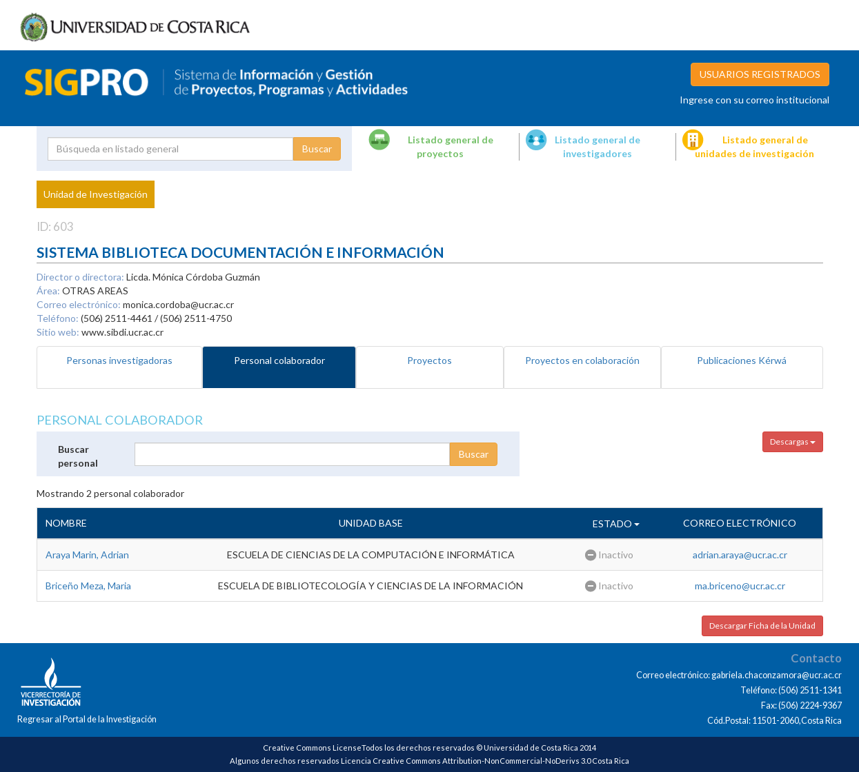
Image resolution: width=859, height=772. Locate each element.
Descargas (793, 441)
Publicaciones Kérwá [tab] (742, 360)
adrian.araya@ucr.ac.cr (740, 554)
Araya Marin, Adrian (87, 554)
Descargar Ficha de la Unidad (762, 625)
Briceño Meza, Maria (88, 585)
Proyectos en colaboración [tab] (582, 360)
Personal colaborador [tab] (279, 360)
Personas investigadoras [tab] (119, 360)
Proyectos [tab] (429, 360)
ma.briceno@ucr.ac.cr (740, 585)
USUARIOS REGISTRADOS (760, 74)
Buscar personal (78, 456)
